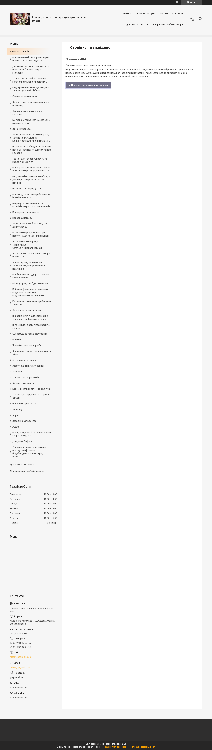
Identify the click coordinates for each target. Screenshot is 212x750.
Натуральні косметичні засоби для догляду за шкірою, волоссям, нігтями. (31, 179)
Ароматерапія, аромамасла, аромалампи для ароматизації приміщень (28, 265)
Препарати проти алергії (25, 212)
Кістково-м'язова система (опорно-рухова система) (31, 121)
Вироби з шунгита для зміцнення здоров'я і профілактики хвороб (30, 317)
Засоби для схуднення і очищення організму (30, 104)
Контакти (177, 13)
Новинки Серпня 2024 (24, 403)
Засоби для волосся (23, 383)
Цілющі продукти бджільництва (30, 283)
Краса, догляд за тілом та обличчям (31, 389)
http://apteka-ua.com (20, 657)
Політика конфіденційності (142, 747)
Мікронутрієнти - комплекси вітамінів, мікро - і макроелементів (31, 205)
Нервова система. (22, 218)
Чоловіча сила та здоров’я (26, 345)
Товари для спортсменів (25, 377)
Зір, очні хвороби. (21, 129)
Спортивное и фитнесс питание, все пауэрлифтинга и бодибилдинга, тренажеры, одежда (30, 452)
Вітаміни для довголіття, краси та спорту (31, 326)
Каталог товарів (19, 51)
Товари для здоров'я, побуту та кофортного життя (29, 160)
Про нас (164, 13)
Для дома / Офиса (22, 441)
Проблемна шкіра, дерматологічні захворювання (30, 276)
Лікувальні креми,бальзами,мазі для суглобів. (29, 225)
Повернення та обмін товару (167, 24)
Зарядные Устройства (24, 421)
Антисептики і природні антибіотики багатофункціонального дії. (27, 244)
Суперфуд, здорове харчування (29, 334)
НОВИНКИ (17, 339)
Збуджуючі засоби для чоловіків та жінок (31, 353)
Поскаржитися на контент (115, 747)
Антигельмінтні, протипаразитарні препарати (31, 255)
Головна (126, 13)
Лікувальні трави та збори (26, 310)
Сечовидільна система (24, 96)
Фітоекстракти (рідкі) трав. (27, 188)
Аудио (15, 426)
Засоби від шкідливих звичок (28, 365)
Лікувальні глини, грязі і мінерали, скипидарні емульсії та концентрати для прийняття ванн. (31, 137)
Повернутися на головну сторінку (89, 85)
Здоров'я (17, 371)
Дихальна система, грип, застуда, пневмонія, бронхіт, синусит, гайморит (30, 69)
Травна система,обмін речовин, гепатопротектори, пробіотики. (29, 80)
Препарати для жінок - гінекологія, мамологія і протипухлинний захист (31, 169)
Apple (15, 415)
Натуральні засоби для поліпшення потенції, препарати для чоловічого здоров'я (31, 149)
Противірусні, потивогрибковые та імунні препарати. (31, 196)
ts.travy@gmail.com (20, 667)
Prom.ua (122, 744)
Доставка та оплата (137, 24)
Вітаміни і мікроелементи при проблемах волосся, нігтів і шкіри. (30, 234)
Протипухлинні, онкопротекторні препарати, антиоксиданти (30, 59)
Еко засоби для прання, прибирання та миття (31, 303)
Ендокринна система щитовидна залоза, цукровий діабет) (30, 89)
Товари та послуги (144, 13)
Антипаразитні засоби (24, 360)
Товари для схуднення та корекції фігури (30, 396)
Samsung (17, 409)
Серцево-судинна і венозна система (27, 112)
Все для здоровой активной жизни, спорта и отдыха (31, 434)
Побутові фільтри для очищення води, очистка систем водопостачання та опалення (30, 292)
